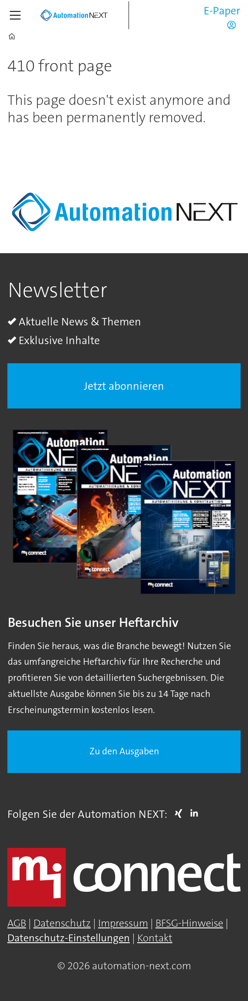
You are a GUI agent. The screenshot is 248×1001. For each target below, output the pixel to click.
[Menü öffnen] (15, 15)
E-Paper (222, 10)
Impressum (123, 923)
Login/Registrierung (233, 24)
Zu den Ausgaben (124, 751)
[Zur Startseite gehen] (74, 15)
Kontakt (154, 938)
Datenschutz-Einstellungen (68, 938)
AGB (16, 923)
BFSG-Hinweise (189, 923)
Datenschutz (62, 923)
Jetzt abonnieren (124, 386)
